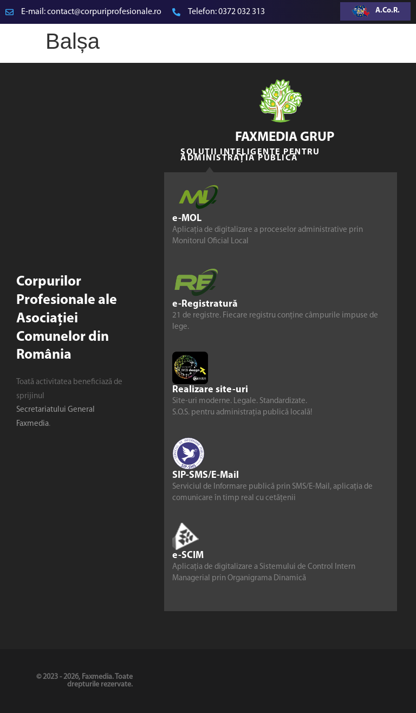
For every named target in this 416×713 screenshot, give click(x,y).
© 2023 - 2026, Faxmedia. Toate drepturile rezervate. (84, 681)
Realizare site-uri (210, 390)
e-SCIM (188, 555)
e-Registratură (205, 304)
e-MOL (187, 218)
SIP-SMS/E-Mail (205, 475)
